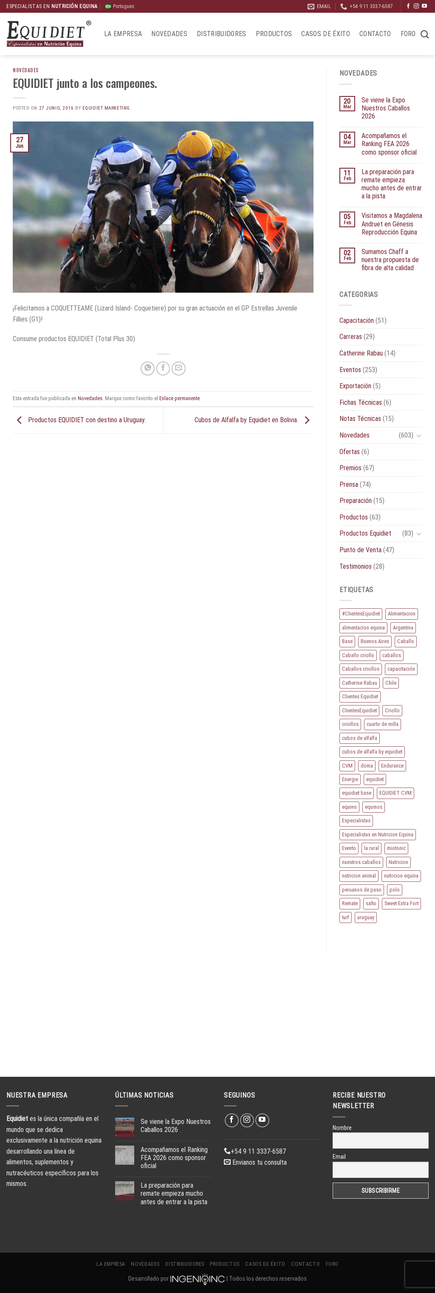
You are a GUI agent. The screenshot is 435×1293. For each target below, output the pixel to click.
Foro (408, 34)
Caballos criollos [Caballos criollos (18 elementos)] (360, 669)
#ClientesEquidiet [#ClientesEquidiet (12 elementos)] (361, 613)
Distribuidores (221, 34)
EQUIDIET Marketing (106, 108)
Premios (350, 468)
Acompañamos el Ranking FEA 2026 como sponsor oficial (389, 144)
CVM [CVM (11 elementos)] (347, 765)
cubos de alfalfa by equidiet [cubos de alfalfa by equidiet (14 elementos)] (372, 751)
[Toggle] (418, 435)
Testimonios (355, 566)
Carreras (350, 337)
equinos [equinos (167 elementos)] (373, 807)
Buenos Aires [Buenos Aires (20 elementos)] (375, 641)
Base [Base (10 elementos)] (347, 641)
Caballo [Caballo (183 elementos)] (405, 641)
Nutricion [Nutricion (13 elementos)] (398, 862)
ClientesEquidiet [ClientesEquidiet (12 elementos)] (359, 710)
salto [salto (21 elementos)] (371, 903)
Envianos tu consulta (255, 1162)
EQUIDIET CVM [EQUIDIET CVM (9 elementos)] (395, 793)
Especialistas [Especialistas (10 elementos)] (356, 820)
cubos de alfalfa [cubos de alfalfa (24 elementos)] (359, 738)
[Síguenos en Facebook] (408, 6)
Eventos (350, 370)
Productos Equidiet (365, 533)
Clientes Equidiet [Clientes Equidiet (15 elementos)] (360, 696)
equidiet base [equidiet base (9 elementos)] (356, 793)
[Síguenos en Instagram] (416, 6)
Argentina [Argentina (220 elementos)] (403, 627)
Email (339, 1156)
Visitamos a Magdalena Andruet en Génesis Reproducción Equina (392, 224)
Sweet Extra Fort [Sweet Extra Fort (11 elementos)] (401, 903)
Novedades (169, 34)
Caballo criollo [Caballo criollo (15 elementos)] (358, 655)
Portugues (119, 6)
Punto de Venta (360, 550)
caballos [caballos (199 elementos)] (391, 655)
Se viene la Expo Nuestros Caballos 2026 (386, 108)
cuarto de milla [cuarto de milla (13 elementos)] (382, 724)
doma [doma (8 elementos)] (367, 765)
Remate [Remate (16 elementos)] (350, 903)
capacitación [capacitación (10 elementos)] (401, 669)
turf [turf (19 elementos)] (345, 917)
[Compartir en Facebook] (163, 368)
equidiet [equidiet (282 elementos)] (375, 779)
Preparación (355, 501)
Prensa (348, 484)
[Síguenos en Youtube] (424, 6)
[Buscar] (425, 34)
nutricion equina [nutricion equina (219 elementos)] (401, 875)
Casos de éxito (325, 34)
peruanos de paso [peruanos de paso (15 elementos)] (361, 889)
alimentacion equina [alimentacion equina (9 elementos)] (363, 627)
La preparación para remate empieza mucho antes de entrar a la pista (392, 184)
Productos (274, 34)
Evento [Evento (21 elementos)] (349, 848)
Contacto (375, 34)
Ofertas (349, 452)
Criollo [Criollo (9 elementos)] (392, 710)
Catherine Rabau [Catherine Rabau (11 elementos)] (359, 683)
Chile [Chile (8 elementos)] (390, 683)
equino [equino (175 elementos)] (349, 807)
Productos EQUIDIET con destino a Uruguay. (79, 420)
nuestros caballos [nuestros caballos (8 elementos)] (361, 862)
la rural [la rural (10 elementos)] (371, 848)
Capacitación (356, 320)
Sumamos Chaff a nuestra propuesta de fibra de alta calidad (390, 260)
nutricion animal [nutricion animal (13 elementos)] (359, 875)
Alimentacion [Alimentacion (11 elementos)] (401, 613)
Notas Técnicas (360, 419)
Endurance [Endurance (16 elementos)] (392, 765)
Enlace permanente (179, 398)
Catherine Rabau (361, 353)
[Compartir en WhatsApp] (148, 368)
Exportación (355, 386)
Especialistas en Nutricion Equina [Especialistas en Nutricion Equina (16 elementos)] (377, 834)
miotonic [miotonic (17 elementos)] (396, 848)
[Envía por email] (179, 368)
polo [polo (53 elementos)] (395, 889)
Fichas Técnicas (360, 402)
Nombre (342, 1127)
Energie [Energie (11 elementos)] (350, 779)
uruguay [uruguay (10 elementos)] (365, 917)
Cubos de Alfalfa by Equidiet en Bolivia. (254, 420)
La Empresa (123, 34)
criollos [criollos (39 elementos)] (350, 724)
